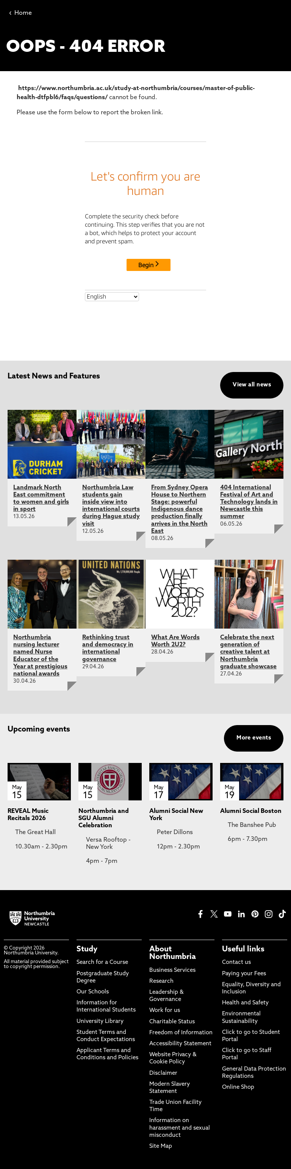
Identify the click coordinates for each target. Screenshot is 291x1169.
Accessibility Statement (180, 1044)
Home (20, 13)
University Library (100, 1021)
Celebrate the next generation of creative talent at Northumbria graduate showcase (248, 652)
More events (253, 738)
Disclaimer (163, 1073)
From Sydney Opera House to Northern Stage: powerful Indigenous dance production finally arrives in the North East (179, 509)
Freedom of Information (181, 1033)
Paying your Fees (244, 974)
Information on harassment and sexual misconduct (179, 1128)
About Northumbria (172, 953)
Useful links (243, 949)
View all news (252, 385)
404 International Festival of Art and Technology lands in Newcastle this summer (249, 502)
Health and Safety (245, 1003)
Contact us (236, 962)
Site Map (160, 1146)
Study (87, 949)
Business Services (172, 970)
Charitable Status (172, 1022)
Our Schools (93, 992)
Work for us (164, 1010)
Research (161, 981)
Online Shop (238, 1087)
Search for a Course (102, 962)
